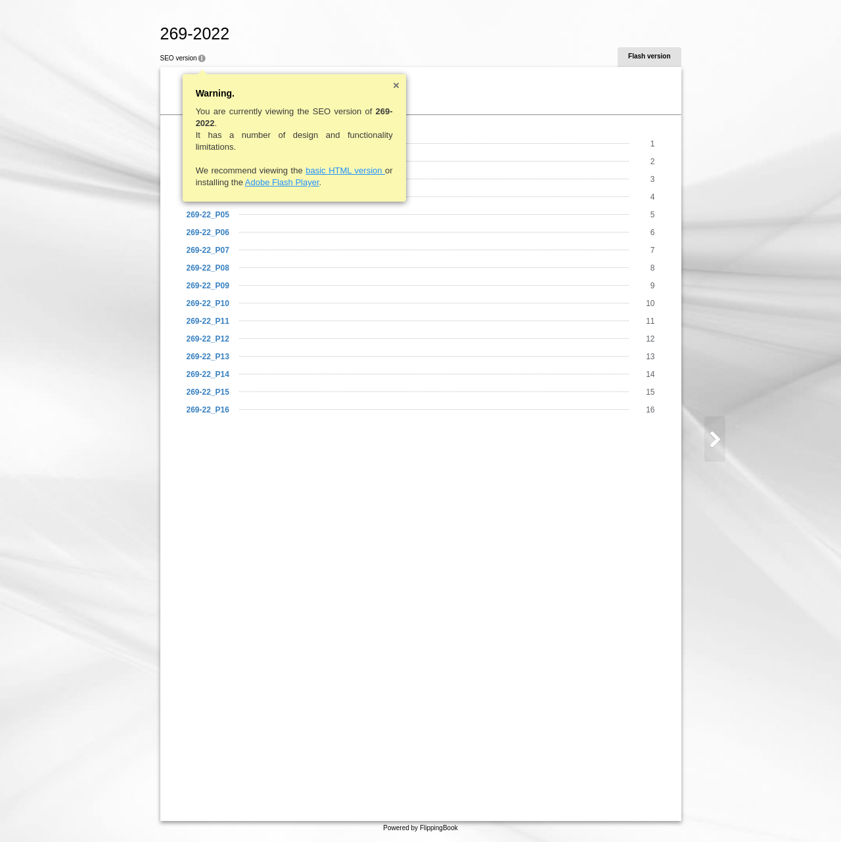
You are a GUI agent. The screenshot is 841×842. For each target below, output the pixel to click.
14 (650, 374)
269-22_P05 (208, 214)
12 (650, 338)
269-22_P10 (208, 303)
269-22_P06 (208, 232)
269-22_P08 (208, 268)
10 (650, 303)
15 (650, 392)
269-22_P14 (208, 374)
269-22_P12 (208, 338)
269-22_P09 (208, 285)
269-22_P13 (208, 356)
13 (650, 356)
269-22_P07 (208, 250)
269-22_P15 (208, 392)
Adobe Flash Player (282, 182)
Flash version (649, 56)
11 (650, 321)
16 (650, 409)
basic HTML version (345, 170)
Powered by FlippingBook (420, 827)
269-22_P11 (208, 321)
